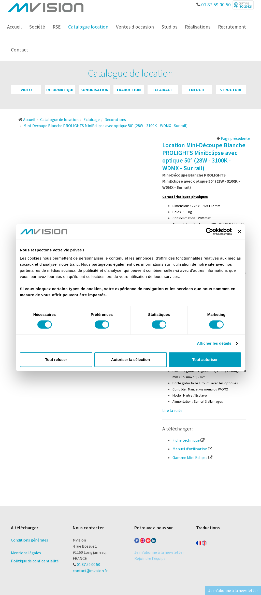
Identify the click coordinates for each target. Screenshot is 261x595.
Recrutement (232, 27)
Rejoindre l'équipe (150, 558)
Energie (197, 89)
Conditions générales (29, 540)
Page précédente (233, 138)
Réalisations (197, 27)
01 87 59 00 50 (213, 3)
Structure (231, 89)
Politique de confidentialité (35, 560)
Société (37, 27)
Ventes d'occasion (135, 27)
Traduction (128, 89)
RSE (57, 27)
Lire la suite (172, 410)
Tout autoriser (205, 359)
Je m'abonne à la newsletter (159, 552)
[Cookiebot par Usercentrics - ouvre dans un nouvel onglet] (209, 231)
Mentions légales (26, 552)
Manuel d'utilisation (192, 448)
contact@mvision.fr (90, 570)
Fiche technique (188, 440)
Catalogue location (88, 27)
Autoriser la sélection (130, 359)
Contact (19, 50)
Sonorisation (94, 89)
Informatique (60, 89)
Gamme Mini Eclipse (192, 457)
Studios (169, 27)
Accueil (14, 27)
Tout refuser (56, 359)
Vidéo (26, 89)
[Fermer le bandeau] (239, 231)
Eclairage (162, 89)
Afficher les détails (214, 343)
